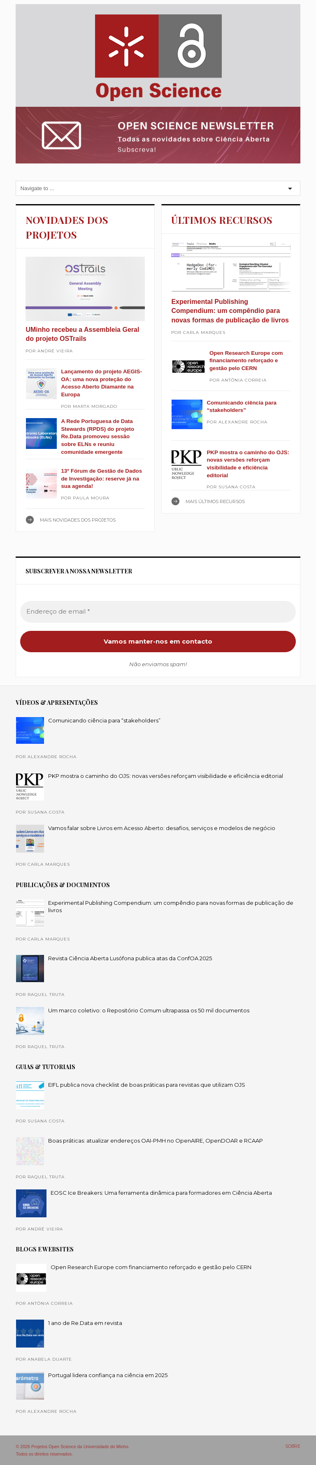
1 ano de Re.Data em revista (85, 1323)
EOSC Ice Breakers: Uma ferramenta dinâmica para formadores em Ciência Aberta (161, 1192)
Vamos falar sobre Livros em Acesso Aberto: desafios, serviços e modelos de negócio (161, 828)
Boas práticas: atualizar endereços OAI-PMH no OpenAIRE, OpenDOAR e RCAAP (155, 1140)
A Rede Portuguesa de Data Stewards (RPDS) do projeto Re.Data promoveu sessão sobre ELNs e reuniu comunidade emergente (97, 436)
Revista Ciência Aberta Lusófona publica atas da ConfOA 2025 (130, 958)
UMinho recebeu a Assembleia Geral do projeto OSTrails (82, 334)
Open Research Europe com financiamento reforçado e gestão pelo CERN (246, 360)
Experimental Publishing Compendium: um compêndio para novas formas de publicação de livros (229, 311)
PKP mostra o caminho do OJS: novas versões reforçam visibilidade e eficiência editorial (165, 776)
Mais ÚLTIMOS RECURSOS (215, 501)
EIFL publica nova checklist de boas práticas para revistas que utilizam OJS (146, 1084)
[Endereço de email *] (157, 612)
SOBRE (292, 1446)
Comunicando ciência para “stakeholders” (104, 720)
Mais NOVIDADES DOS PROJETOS (78, 520)
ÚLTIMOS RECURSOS (221, 219)
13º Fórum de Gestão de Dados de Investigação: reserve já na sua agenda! (101, 478)
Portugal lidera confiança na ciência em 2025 (107, 1375)
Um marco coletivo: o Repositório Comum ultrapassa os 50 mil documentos (148, 1010)
